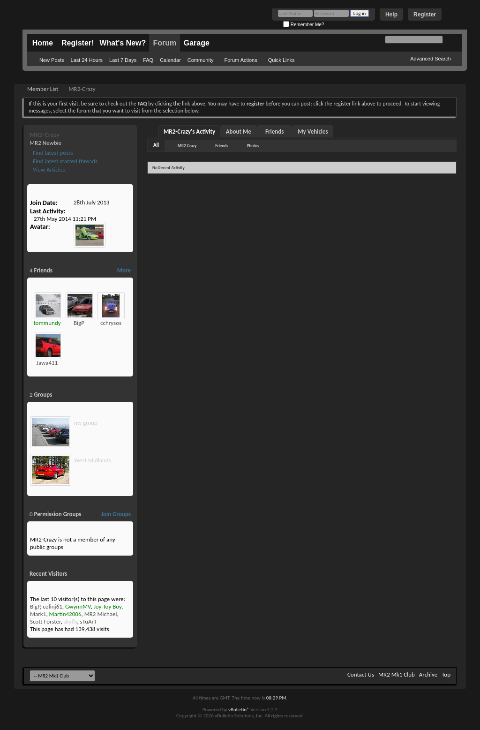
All (156, 145)
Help (391, 14)
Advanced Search (430, 58)
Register (424, 14)
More (124, 270)
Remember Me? (303, 24)
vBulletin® (238, 710)
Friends (274, 131)
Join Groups (116, 514)
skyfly (70, 621)
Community (201, 60)
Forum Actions (240, 60)
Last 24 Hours (87, 60)
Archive (428, 674)
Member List (42, 88)
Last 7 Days (122, 60)
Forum (164, 43)
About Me (238, 131)
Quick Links (281, 60)
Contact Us (360, 674)
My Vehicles (313, 131)
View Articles (48, 169)
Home (42, 43)
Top (446, 674)
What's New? (122, 43)
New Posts (51, 60)
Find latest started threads (64, 161)
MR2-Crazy (187, 145)
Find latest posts (52, 152)
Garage (197, 43)
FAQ (148, 60)
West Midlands (92, 460)
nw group (86, 422)
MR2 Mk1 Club (396, 674)
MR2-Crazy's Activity (189, 131)
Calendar (170, 60)
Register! (77, 43)
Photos (253, 145)
